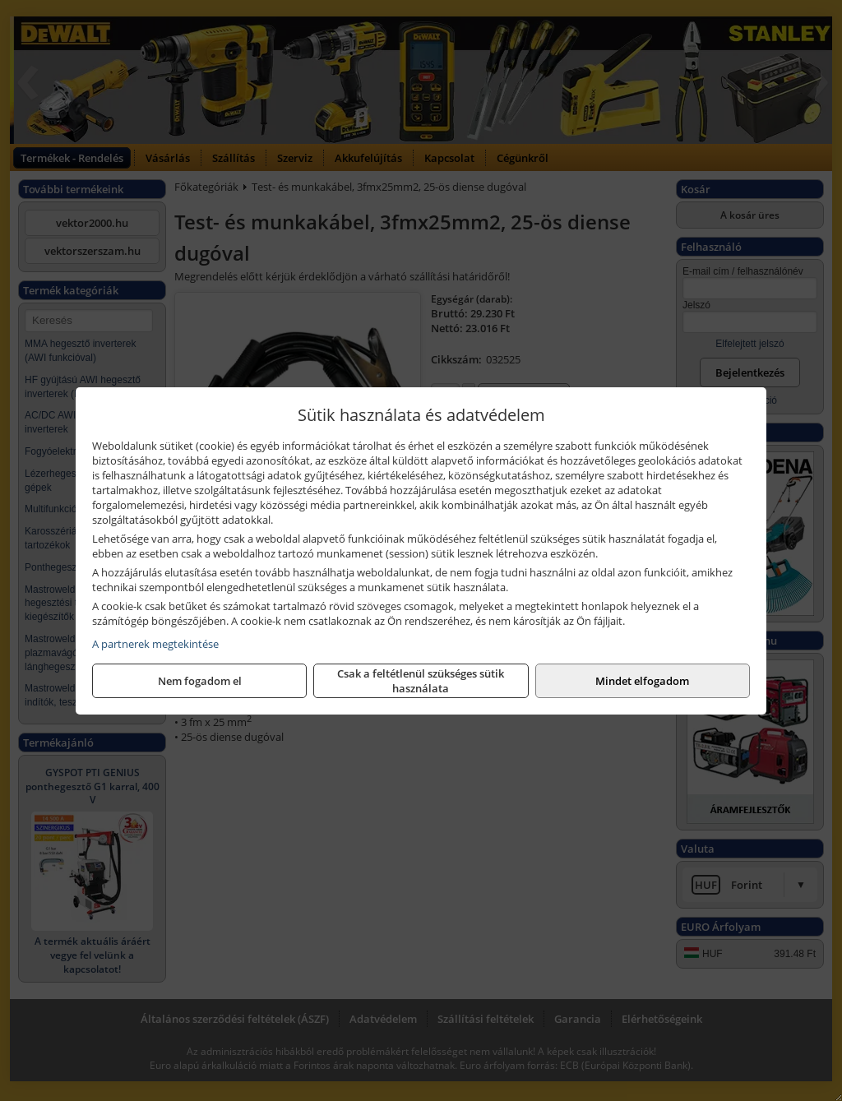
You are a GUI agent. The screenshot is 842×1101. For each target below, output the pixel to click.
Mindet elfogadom (642, 680)
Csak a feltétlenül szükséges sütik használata (420, 681)
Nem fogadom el (200, 680)
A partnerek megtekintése (155, 643)
